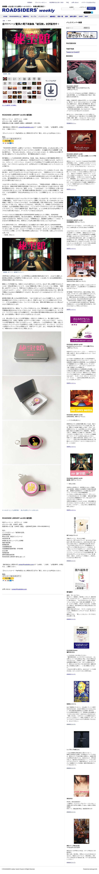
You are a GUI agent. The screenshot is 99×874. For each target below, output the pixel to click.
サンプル (33, 16)
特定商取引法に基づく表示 (56, 2)
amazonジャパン (71, 560)
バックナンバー (43, 16)
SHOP (81, 16)
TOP (4, 20)
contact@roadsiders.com (25, 127)
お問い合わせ (75, 2)
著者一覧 (60, 16)
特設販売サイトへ (71, 123)
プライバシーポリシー (41, 2)
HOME (5, 16)
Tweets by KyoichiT (73, 52)
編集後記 (52, 16)
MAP (86, 16)
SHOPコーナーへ (71, 189)
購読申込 (26, 16)
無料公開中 (73, 16)
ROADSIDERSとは (15, 16)
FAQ (67, 2)
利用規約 (29, 2)
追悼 (66, 16)
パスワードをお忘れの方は (88, 2)
